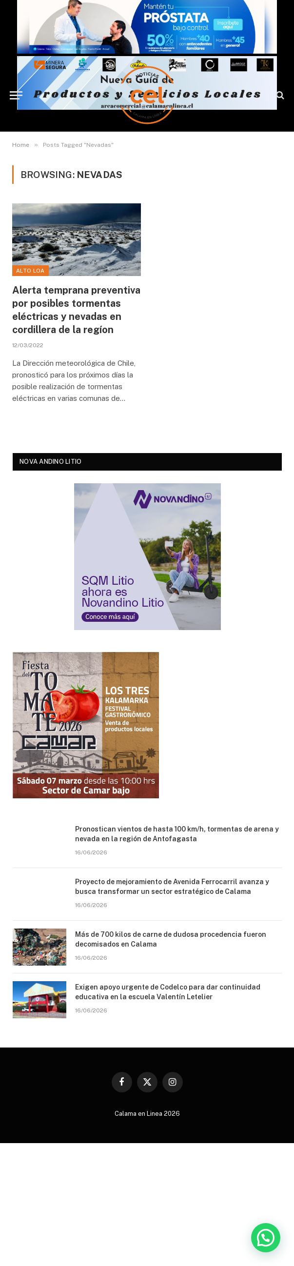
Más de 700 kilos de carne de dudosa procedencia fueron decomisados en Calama (170, 939)
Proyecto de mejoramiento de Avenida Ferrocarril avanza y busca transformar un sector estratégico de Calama (172, 886)
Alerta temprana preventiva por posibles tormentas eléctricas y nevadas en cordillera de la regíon (76, 310)
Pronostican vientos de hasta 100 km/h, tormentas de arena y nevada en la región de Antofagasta (177, 834)
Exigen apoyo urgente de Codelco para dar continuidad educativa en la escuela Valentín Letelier (167, 992)
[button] (265, 1236)
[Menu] (16, 95)
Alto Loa (30, 271)
